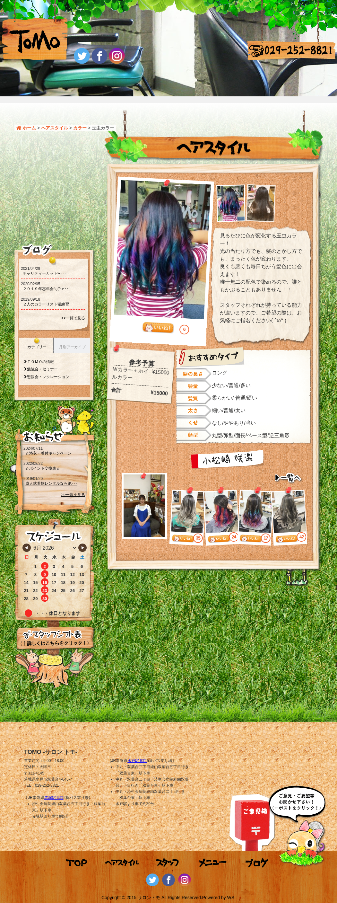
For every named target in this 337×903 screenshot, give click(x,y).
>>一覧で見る (73, 318)
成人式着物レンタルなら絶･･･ (51, 483)
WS (231, 897)
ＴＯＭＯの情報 (40, 361)
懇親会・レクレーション (48, 377)
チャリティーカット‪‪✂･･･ (44, 273)
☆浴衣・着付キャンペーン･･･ (51, 453)
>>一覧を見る (73, 494)
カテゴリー (37, 347)
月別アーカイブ (72, 347)
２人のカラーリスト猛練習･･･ (49, 304)
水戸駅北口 (137, 760)
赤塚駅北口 (54, 797)
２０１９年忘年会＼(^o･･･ (45, 289)
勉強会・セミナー (42, 369)
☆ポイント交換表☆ (42, 468)
